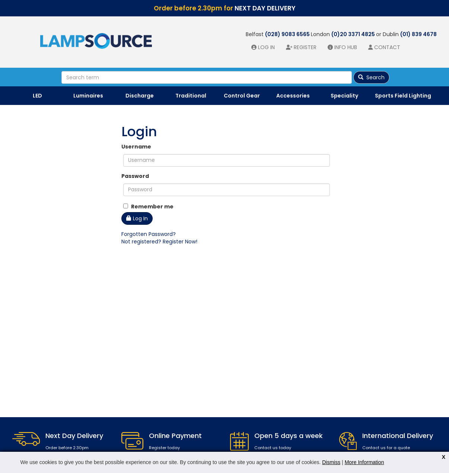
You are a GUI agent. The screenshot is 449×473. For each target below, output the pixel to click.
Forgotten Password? (148, 234)
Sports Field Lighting (403, 95)
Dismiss (331, 462)
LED (37, 95)
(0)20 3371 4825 (353, 34)
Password (135, 176)
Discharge (139, 95)
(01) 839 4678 (418, 34)
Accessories (293, 95)
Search (371, 77)
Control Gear (242, 95)
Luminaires (88, 95)
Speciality (344, 95)
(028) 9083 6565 (288, 34)
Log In (137, 218)
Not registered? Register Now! (159, 241)
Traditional (190, 95)
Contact (387, 47)
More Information (364, 462)
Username (136, 146)
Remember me (148, 206)
